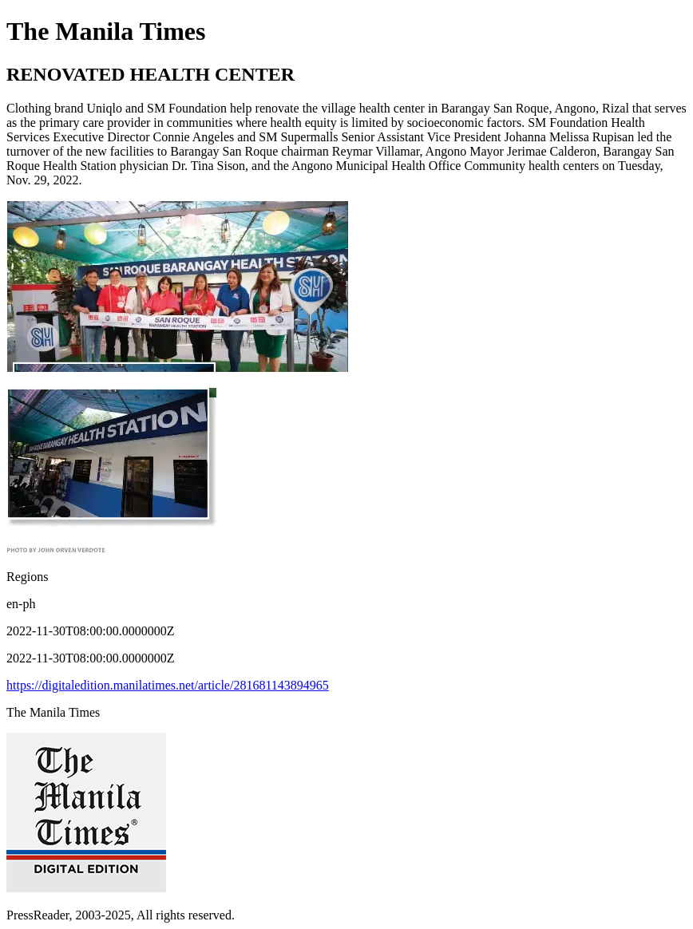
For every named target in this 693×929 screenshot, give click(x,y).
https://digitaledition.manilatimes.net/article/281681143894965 (167, 685)
